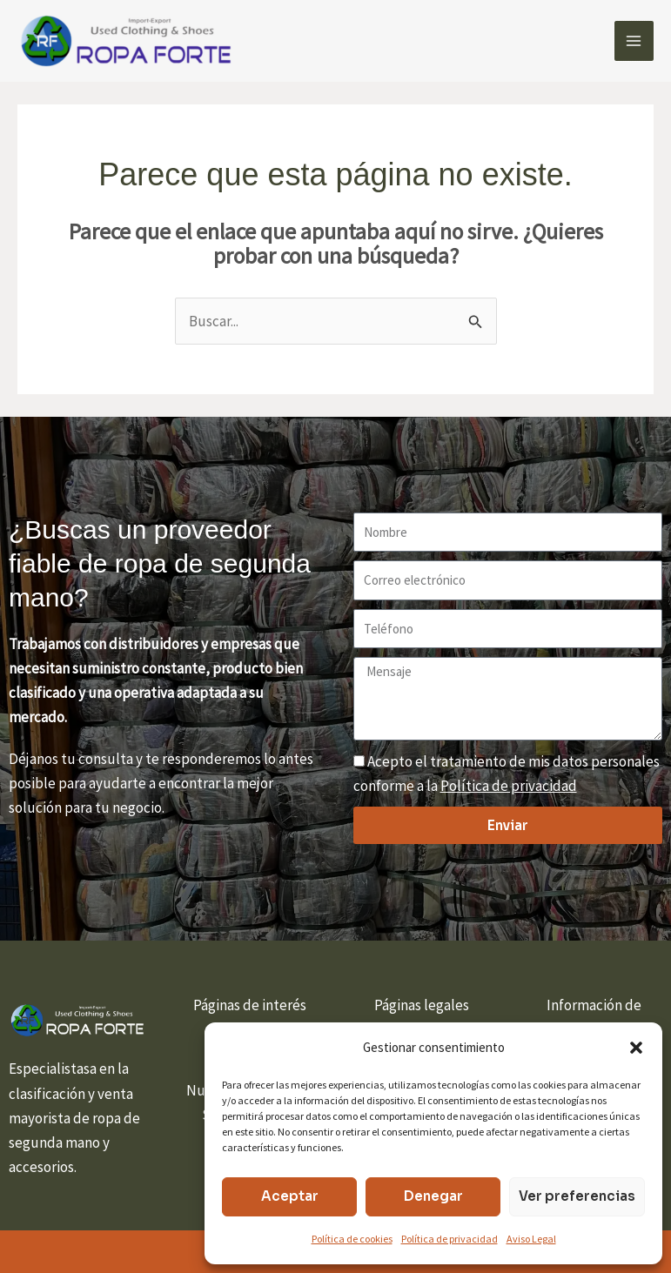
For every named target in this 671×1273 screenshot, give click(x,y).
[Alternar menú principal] (634, 41)
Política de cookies (352, 1238)
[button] (636, 1047)
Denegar (433, 1196)
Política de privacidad (449, 1238)
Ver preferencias (577, 1196)
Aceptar (290, 1196)
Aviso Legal (531, 1238)
